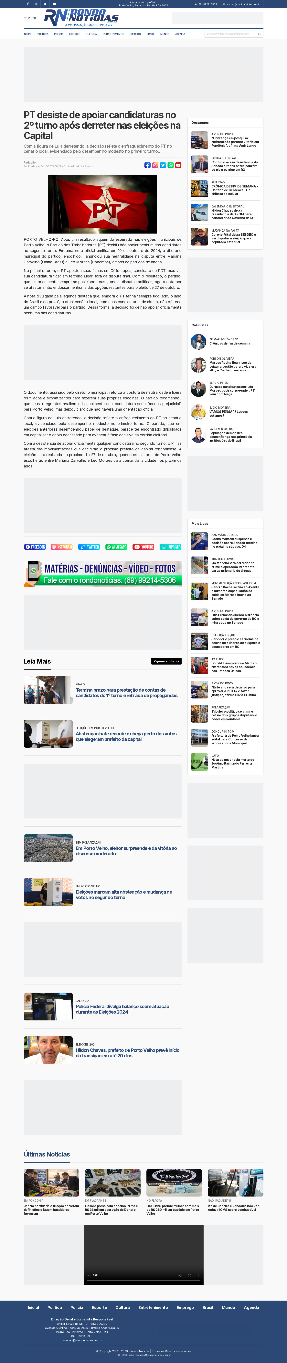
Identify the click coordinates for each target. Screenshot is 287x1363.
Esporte (74, 33)
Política (42, 33)
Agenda (180, 33)
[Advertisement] (217, 18)
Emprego (135, 33)
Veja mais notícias (166, 661)
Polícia (58, 33)
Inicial (28, 33)
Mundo (164, 33)
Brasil (150, 33)
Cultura (91, 33)
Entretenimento (113, 33)
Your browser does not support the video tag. (144, 1255)
